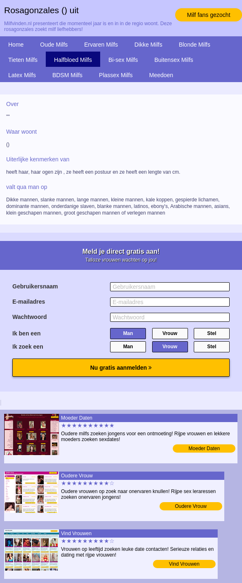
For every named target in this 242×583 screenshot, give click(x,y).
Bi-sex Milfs (123, 60)
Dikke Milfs (148, 44)
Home (15, 44)
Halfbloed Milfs (73, 60)
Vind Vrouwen (184, 564)
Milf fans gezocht (208, 15)
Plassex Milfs (116, 75)
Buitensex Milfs (173, 60)
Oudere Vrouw (191, 506)
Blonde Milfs (194, 44)
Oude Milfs (54, 44)
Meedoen (161, 75)
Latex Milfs (22, 75)
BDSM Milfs (67, 75)
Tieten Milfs (23, 60)
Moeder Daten (204, 448)
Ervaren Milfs (101, 44)
